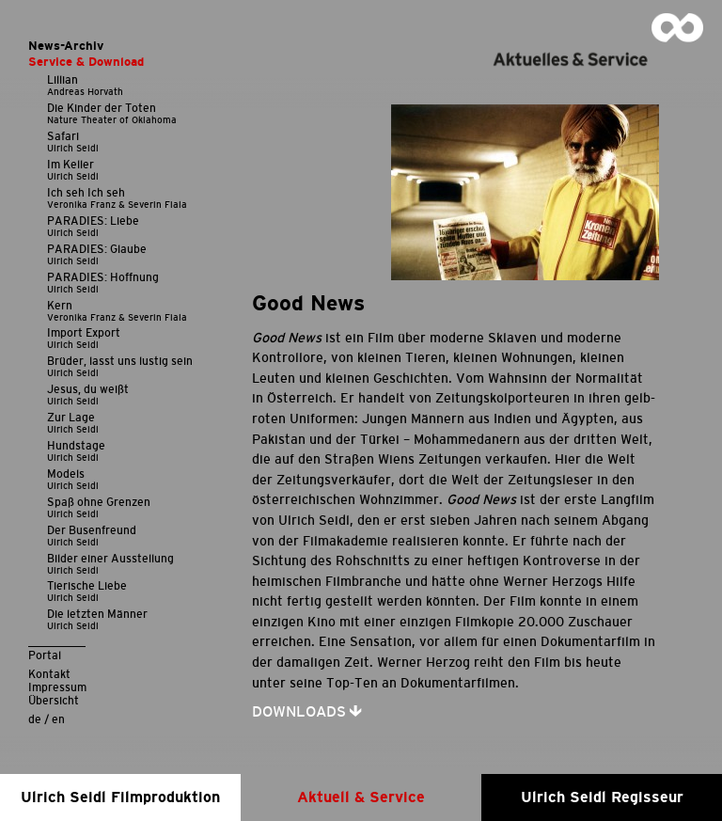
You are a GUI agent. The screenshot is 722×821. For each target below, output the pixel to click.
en (58, 719)
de (34, 719)
